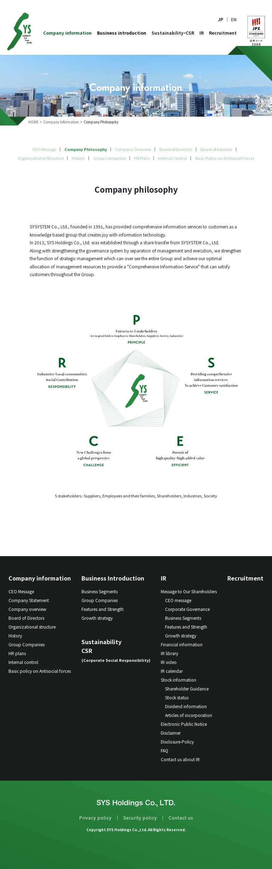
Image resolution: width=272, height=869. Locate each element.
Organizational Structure (41, 158)
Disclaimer (171, 733)
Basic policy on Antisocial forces (39, 671)
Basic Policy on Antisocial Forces (224, 158)
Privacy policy (95, 818)
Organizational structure (32, 627)
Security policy (140, 818)
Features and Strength (102, 609)
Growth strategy (97, 618)
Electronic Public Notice (184, 724)
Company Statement (28, 600)
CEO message (178, 600)
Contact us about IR (180, 759)
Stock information (178, 680)
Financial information (182, 644)
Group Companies (109, 158)
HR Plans (142, 158)
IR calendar (172, 671)
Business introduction (121, 33)
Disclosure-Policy (177, 742)
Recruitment (223, 33)
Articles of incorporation (188, 715)
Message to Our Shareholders (189, 591)
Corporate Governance (187, 609)
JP (220, 20)
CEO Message (44, 149)
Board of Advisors (216, 149)
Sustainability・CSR (173, 33)
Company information (67, 33)
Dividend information (186, 706)
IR (201, 33)
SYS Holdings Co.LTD (19, 31)
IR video (169, 662)
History (78, 158)
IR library (169, 653)
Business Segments (99, 591)
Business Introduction (112, 578)
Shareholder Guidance (187, 689)
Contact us (181, 818)
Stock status (176, 697)
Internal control (23, 662)
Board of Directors (175, 149)
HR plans (17, 653)
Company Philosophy (85, 149)
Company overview (27, 609)
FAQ (164, 750)
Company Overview (133, 149)
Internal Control (172, 158)
